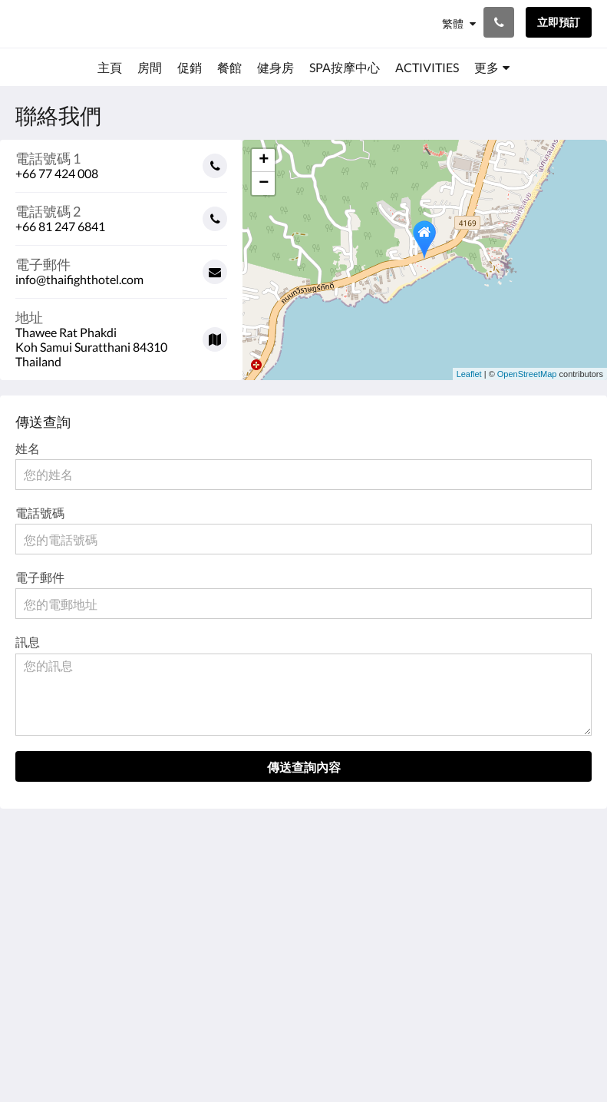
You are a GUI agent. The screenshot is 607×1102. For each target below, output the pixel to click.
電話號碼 (39, 512)
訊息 (27, 641)
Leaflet (469, 374)
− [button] (264, 183)
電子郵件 (39, 577)
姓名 (27, 448)
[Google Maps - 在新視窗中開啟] (121, 334)
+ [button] (264, 160)
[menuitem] (109, 67)
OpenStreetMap (527, 374)
